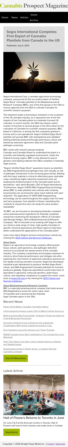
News (15, 17)
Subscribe (60, 444)
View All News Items (16, 358)
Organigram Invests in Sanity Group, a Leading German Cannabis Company (29, 350)
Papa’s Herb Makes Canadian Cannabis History (25, 306)
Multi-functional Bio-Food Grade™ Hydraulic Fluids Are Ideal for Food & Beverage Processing (33, 317)
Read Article (12, 432)
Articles (24, 17)
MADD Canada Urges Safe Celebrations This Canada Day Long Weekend (33, 336)
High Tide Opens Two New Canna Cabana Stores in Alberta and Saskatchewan (32, 343)
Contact (50, 444)
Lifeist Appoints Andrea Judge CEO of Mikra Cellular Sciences (33, 311)
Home (5, 17)
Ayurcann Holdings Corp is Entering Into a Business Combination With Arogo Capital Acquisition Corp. (28, 324)
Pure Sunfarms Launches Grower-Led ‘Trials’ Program (29, 330)
